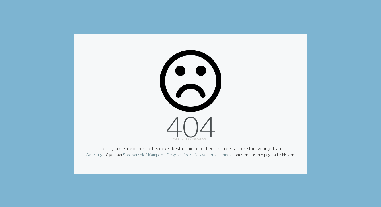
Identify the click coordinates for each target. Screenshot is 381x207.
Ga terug (94, 154)
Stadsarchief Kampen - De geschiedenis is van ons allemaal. (178, 154)
